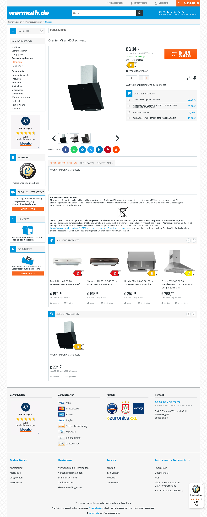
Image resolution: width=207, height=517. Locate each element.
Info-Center (113, 472)
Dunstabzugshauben (22, 58)
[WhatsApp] (74, 149)
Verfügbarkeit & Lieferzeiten (73, 467)
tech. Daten (87, 163)
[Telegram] (82, 149)
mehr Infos (28, 209)
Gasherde (16, 101)
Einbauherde (18, 71)
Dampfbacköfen (19, 51)
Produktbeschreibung (63, 163)
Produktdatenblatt (137, 71)
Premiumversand (67, 477)
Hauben (17, 61)
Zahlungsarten (66, 482)
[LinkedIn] (99, 149)
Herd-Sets (16, 82)
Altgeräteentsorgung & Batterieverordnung (167, 484)
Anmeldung (16, 467)
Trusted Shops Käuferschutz (25, 182)
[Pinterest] (107, 149)
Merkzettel (15, 472)
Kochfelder (17, 86)
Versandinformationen (70, 472)
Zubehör (17, 65)
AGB (157, 477)
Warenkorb (16, 482)
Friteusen (16, 79)
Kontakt (111, 467)
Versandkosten (95, 508)
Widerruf (111, 477)
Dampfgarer (17, 54)
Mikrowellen (17, 90)
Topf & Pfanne (18, 105)
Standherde (17, 94)
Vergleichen (16, 477)
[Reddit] (116, 149)
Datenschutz (162, 472)
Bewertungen (105, 163)
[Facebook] (65, 149)
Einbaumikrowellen (21, 75)
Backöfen (16, 47)
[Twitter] (90, 149)
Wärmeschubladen (21, 97)
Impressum (161, 467)
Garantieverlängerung (70, 487)
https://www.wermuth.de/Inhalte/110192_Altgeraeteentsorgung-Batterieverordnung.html (90, 228)
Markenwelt (113, 482)
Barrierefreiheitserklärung (169, 490)
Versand (150, 53)
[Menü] (202, 485)
